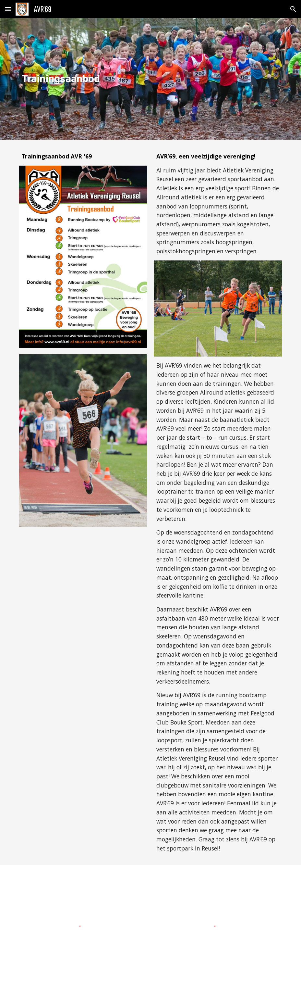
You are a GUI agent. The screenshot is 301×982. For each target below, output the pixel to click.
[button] (8, 9)
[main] (83, 78)
